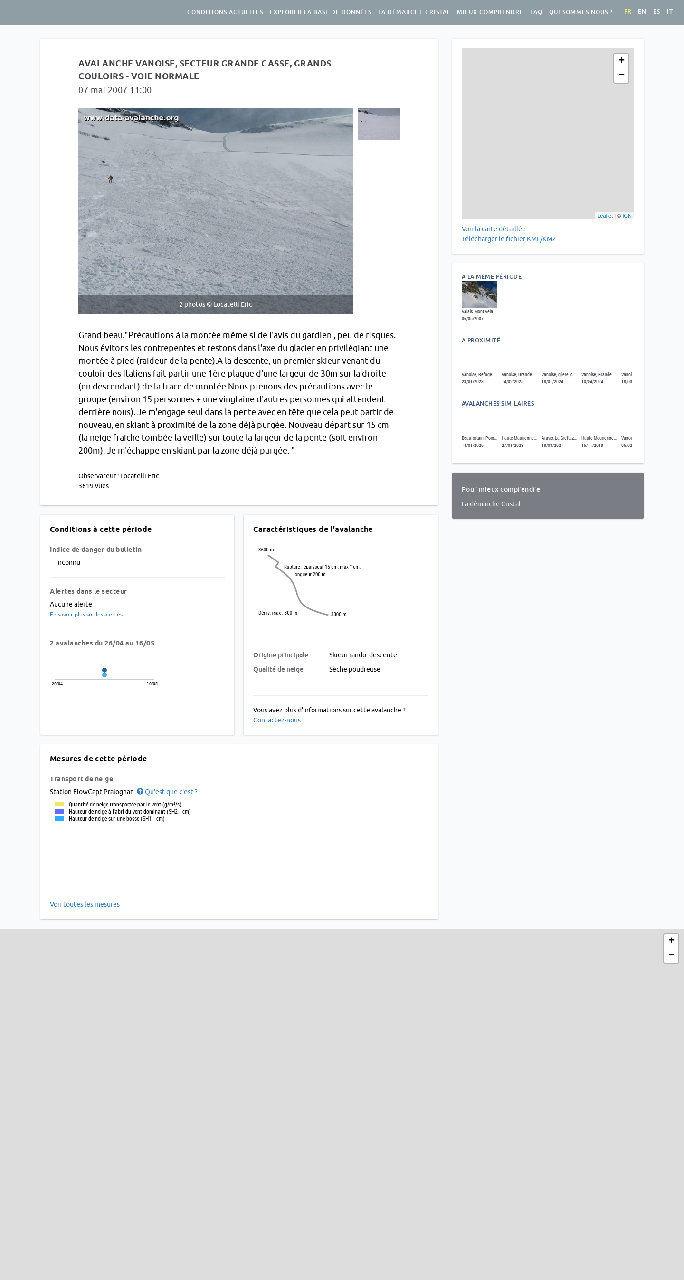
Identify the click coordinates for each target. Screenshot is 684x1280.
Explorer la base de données (320, 12)
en (642, 12)
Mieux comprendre (490, 12)
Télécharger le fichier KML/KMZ (510, 239)
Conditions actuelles (225, 12)
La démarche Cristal (414, 12)
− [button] (621, 75)
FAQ (536, 12)
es (656, 12)
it (670, 12)
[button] (166, 792)
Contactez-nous (277, 720)
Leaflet (605, 215)
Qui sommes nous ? (581, 12)
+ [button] (621, 61)
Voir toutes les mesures (85, 904)
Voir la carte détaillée (494, 229)
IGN (627, 215)
